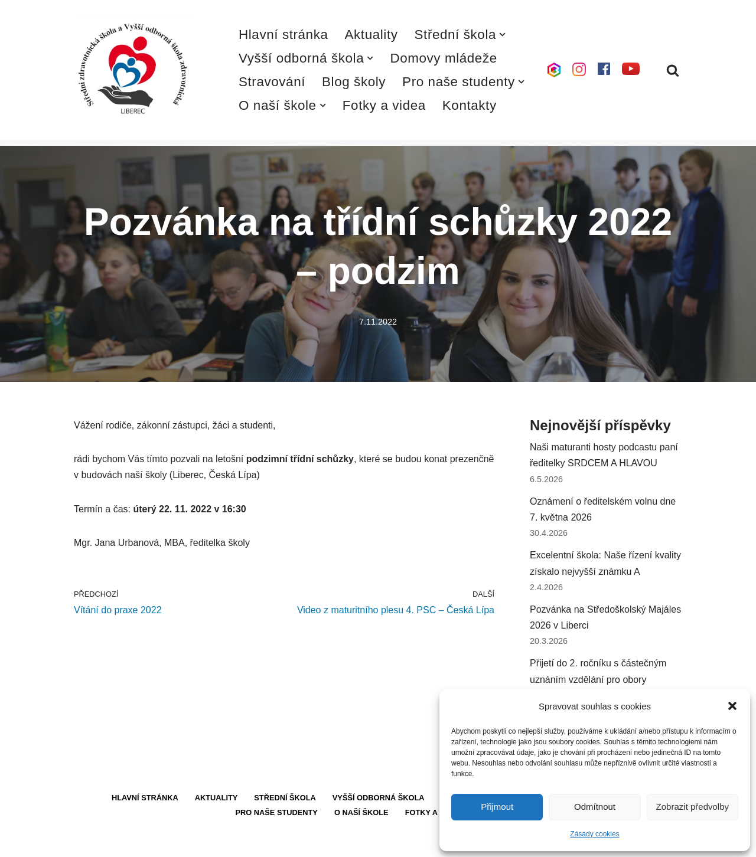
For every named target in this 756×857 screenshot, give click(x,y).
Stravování (272, 81)
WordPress (161, 842)
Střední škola (285, 797)
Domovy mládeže (443, 58)
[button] (732, 706)
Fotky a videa (384, 105)
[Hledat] (672, 70)
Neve (85, 842)
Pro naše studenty (277, 812)
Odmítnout (594, 807)
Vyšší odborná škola (379, 797)
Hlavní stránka (283, 34)
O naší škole (361, 812)
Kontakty (469, 105)
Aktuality (371, 34)
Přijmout (497, 807)
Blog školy (354, 81)
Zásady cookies (594, 834)
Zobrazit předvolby (692, 807)
